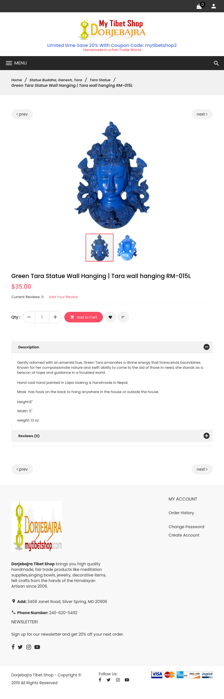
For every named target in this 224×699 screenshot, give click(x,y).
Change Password (186, 533)
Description (30, 348)
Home (17, 80)
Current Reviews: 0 (29, 298)
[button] (163, 125)
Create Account (184, 542)
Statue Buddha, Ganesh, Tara (60, 80)
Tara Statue (108, 80)
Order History (181, 519)
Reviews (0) (30, 442)
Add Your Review (68, 298)
